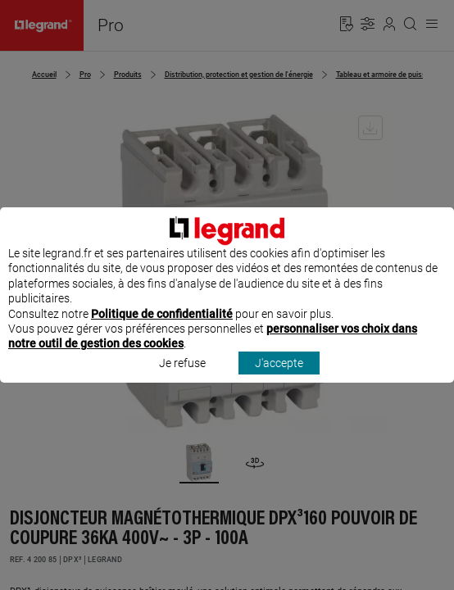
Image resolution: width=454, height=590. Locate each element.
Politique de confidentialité (162, 328)
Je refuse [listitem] (182, 377)
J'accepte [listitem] (279, 377)
